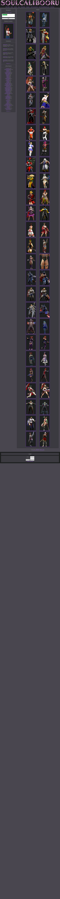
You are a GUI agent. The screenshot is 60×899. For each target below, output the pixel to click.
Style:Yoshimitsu (8, 87)
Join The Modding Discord (44, 6)
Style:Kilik (8, 97)
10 (42, 450)
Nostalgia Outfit (8, 83)
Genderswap (8, 92)
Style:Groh (8, 91)
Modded (7, 70)
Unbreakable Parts (8, 85)
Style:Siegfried (7, 78)
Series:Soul (8, 80)
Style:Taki (8, 86)
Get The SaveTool (34, 6)
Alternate (7, 68)
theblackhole (5, 44)
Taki (8, 107)
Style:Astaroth (8, 98)
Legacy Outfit (8, 84)
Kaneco (8, 71)
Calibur (8, 81)
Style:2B (8, 77)
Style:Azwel (8, 109)
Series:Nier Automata (8, 105)
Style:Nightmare (8, 90)
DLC (8, 95)
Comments (23, 6)
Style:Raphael (8, 89)
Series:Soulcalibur (8, 69)
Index (8, 12)
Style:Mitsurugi (8, 88)
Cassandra (8, 74)
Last (43, 449)
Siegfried (8, 96)
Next (10, 12)
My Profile (8, 6)
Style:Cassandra (8, 72)
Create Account (30, 461)
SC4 (8, 106)
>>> (8, 46)
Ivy (8, 99)
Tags (19, 6)
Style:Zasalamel (8, 108)
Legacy (8, 79)
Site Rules (52, 6)
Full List (7, 63)
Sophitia (8, 82)
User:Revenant (8, 104)
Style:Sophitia (8, 73)
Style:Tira (8, 76)
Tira (8, 102)
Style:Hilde (8, 100)
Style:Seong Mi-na (8, 93)
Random (28, 6)
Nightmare (8, 103)
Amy (8, 101)
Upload (15, 6)
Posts (12, 6)
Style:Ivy (8, 75)
